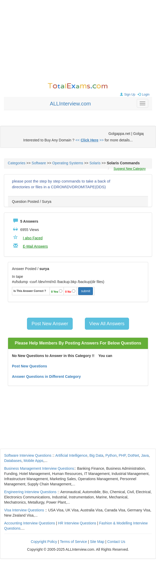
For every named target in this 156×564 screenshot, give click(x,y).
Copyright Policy (44, 542)
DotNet (133, 455)
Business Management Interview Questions (39, 468)
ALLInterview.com (70, 103)
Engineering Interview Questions (30, 492)
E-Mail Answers (35, 246)
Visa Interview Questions (24, 510)
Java (145, 455)
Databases (13, 461)
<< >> (89, 140)
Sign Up (127, 94)
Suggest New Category (130, 169)
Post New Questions (29, 366)
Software (39, 163)
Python (111, 455)
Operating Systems (67, 163)
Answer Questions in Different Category (46, 376)
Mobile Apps (33, 461)
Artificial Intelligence (71, 455)
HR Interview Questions (77, 523)
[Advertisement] (78, 41)
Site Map (97, 542)
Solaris (94, 163)
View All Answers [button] (107, 323)
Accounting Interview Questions (29, 523)
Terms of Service (73, 542)
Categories (16, 163)
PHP (122, 455)
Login (143, 94)
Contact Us (116, 542)
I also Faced (33, 238)
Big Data (96, 455)
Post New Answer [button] (49, 323)
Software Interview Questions (27, 455)
